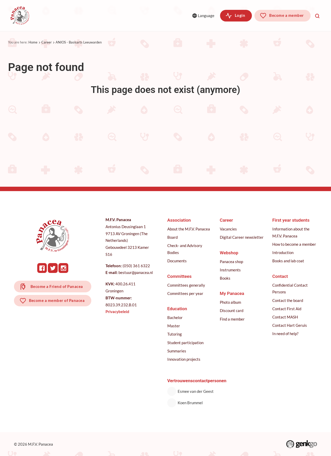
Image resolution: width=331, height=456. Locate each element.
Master (173, 325)
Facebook (42, 268)
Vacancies (228, 229)
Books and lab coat (288, 260)
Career (46, 42)
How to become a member (294, 244)
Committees (92, 15)
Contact (280, 276)
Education (127, 15)
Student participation (185, 342)
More (164, 15)
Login (240, 15)
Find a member (232, 319)
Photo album (230, 302)
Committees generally (186, 285)
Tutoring (174, 334)
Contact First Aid (286, 308)
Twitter (53, 268)
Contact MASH (285, 317)
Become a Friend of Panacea (57, 286)
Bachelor (175, 317)
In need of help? (285, 333)
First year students (291, 220)
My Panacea (232, 293)
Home (32, 42)
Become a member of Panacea (57, 300)
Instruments (230, 269)
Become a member (286, 15)
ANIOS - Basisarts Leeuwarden (79, 42)
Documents (177, 260)
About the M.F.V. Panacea (188, 229)
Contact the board (287, 300)
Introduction (283, 252)
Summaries (176, 351)
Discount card (231, 310)
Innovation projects (183, 359)
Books (225, 278)
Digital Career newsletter (242, 237)
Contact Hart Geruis (289, 325)
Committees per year (185, 293)
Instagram (63, 268)
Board (172, 237)
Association (55, 15)
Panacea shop (231, 261)
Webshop (229, 252)
